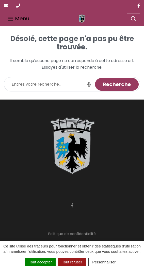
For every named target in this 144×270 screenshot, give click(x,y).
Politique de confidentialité (72, 233)
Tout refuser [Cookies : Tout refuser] (72, 262)
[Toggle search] (133, 18)
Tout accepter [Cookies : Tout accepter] (40, 262)
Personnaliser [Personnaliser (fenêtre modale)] (104, 262)
